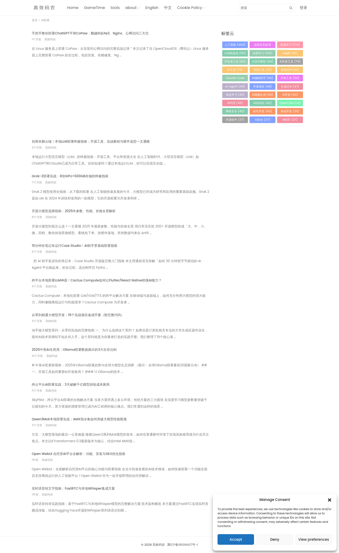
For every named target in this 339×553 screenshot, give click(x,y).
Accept (236, 539)
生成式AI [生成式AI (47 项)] (290, 86)
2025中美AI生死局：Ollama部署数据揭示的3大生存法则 (74, 349)
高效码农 (159, 544)
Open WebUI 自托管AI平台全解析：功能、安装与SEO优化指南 (78, 453)
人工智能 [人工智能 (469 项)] (235, 44)
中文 (168, 7)
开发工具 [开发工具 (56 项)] (290, 78)
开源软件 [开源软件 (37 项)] (235, 119)
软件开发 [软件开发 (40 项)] (262, 111)
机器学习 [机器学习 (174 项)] (290, 44)
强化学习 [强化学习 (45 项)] (235, 94)
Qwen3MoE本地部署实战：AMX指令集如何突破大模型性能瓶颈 (79, 419)
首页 (34, 20)
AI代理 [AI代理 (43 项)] (235, 103)
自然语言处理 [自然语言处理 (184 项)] (262, 45)
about (131, 7)
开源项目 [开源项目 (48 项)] (262, 86)
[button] (329, 499)
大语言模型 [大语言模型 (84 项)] (262, 61)
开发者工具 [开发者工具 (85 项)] (235, 61)
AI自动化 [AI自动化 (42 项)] (262, 103)
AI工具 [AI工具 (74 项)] (235, 69)
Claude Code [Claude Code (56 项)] (235, 78)
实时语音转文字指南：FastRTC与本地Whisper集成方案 (73, 488)
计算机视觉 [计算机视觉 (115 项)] (235, 53)
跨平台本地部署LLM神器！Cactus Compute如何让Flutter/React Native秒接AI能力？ (97, 280)
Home (72, 7)
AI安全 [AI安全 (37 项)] (262, 119)
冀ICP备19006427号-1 (182, 544)
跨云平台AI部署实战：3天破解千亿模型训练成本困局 (70, 384)
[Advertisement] (121, 95)
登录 (303, 7)
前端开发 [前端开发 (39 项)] (290, 111)
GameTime (94, 7)
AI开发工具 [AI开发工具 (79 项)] (290, 61)
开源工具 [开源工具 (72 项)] (262, 69)
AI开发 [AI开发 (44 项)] (290, 94)
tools (115, 7)
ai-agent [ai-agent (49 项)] (235, 86)
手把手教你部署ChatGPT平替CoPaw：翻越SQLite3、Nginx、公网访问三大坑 (90, 33)
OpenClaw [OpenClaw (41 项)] (290, 103)
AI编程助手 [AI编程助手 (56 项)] (262, 78)
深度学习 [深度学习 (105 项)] (262, 53)
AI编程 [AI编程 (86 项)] (290, 53)
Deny (274, 539)
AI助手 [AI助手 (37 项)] (290, 119)
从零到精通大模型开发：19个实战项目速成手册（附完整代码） (78, 315)
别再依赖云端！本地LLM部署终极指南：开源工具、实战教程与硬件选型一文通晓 (91, 141)
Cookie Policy (189, 7)
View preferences (313, 539)
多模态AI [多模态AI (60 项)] (290, 69)
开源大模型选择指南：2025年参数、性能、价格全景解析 (74, 211)
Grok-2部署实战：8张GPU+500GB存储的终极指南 (70, 176)
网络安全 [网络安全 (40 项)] (235, 111)
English (151, 7)
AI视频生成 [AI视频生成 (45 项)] (262, 94)
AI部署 (45, 20)
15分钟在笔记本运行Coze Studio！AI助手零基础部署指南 (74, 245)
